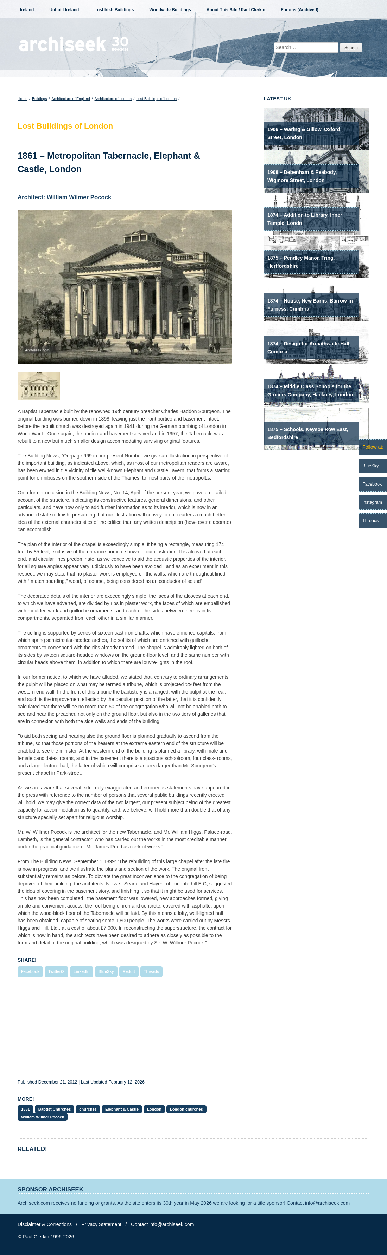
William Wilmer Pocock (42, 1117)
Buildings (39, 99)
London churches (186, 1109)
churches (88, 1109)
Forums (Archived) (299, 9)
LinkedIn (82, 971)
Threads (151, 971)
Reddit (129, 971)
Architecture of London (113, 99)
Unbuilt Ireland (64, 9)
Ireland (27, 9)
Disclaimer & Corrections (45, 1224)
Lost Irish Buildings (114, 9)
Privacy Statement (101, 1224)
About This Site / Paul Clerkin (236, 9)
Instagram (372, 502)
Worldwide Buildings (170, 9)
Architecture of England (70, 99)
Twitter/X (56, 971)
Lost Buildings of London (156, 99)
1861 (25, 1109)
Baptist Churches (54, 1109)
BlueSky (106, 971)
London (154, 1109)
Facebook (30, 971)
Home (22, 99)
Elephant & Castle (122, 1109)
